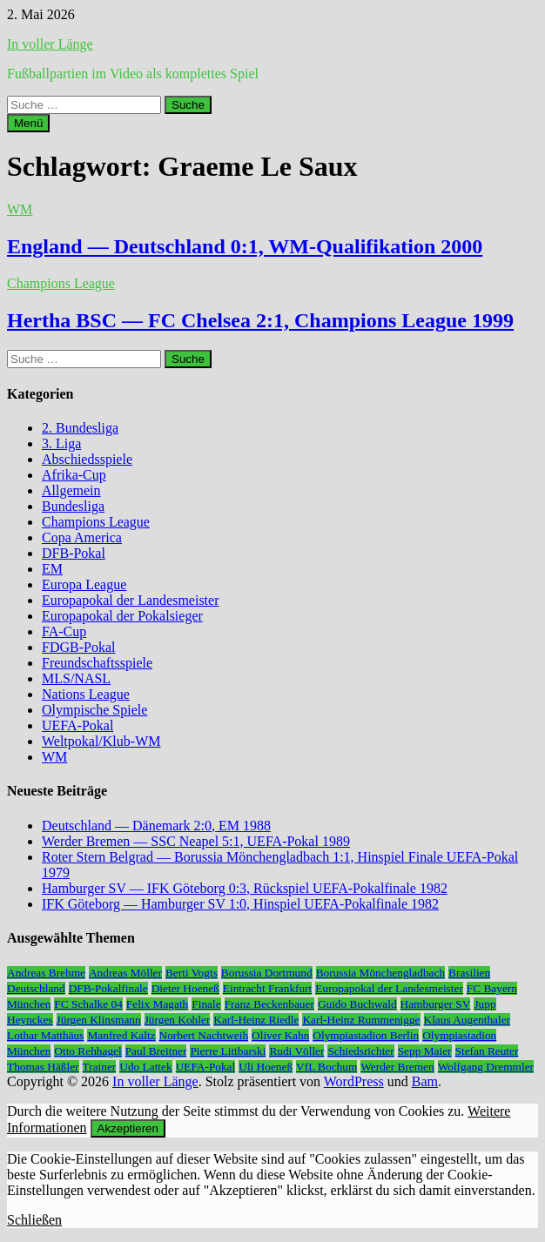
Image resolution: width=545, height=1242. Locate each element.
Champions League (61, 283)
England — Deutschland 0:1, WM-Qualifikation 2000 (244, 246)
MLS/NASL (76, 678)
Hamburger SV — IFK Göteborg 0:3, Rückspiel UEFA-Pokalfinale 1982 (244, 888)
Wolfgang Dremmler (486, 1066)
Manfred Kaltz (121, 1035)
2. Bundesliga (80, 427)
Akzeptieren (128, 1128)
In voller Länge (50, 44)
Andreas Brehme (46, 972)
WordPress (354, 1081)
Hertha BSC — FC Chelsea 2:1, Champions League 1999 (260, 320)
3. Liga (61, 443)
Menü (28, 123)
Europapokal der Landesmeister (130, 600)
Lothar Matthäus (45, 1035)
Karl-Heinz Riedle (256, 1019)
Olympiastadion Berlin (366, 1035)
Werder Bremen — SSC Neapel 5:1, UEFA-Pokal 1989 (196, 841)
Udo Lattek (145, 1066)
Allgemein (71, 490)
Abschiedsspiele (87, 459)
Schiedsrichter (360, 1050)
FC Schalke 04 (88, 1003)
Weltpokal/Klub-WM (101, 741)
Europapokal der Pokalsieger (122, 615)
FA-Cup (64, 631)
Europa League (84, 584)
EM (52, 568)
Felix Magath (157, 1003)
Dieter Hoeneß (185, 988)
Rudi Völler (296, 1050)
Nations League (86, 694)
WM (19, 209)
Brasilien (469, 972)
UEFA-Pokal (77, 725)
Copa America (82, 537)
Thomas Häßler (43, 1066)
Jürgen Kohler (178, 1019)
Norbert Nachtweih (204, 1035)
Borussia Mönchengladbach (380, 972)
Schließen (34, 1219)
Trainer (100, 1066)
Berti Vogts (191, 972)
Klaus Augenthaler (467, 1019)
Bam (425, 1081)
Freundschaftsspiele (97, 662)
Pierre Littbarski (228, 1050)
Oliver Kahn (280, 1035)
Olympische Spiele (94, 709)
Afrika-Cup (74, 474)
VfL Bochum (326, 1066)
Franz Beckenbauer (269, 1003)
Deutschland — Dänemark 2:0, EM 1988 (156, 825)
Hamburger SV (435, 1003)
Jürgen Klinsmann (99, 1019)
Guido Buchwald (357, 1003)
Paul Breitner (156, 1050)
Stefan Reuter (487, 1050)
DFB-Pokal (73, 553)
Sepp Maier (425, 1050)
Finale (206, 1003)
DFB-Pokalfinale (108, 988)
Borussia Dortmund (267, 972)
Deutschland (36, 988)
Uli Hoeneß (266, 1066)
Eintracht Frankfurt (268, 988)
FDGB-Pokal (78, 647)
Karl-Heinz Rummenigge (361, 1019)
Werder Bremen (397, 1066)
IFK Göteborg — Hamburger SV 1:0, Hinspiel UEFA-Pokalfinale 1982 (240, 903)
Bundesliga (73, 506)
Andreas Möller (125, 972)
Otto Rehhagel (87, 1050)
